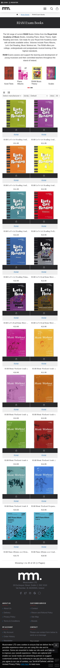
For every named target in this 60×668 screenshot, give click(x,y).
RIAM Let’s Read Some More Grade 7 (16, 323)
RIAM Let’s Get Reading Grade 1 (16, 139)
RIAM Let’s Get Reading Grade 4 (43, 185)
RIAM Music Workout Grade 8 (16, 506)
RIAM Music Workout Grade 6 (16, 460)
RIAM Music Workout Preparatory (43, 506)
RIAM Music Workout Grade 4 (16, 414)
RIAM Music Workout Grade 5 (43, 414)
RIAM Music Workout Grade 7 (43, 460)
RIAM (16, 135)
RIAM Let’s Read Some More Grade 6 (43, 277)
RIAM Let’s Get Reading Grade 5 (16, 231)
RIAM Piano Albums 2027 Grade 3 (43, 552)
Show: (52, 96)
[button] (28, 87)
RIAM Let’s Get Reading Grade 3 (16, 185)
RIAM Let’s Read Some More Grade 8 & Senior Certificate (43, 323)
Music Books (25, 14)
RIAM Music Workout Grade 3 (43, 369)
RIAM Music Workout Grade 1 (16, 369)
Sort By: (26, 96)
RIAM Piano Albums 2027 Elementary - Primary (16, 552)
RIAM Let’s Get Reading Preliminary (43, 231)
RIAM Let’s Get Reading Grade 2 (43, 139)
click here (25, 664)
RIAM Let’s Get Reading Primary (16, 277)
